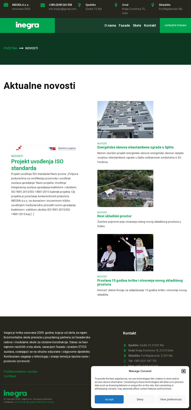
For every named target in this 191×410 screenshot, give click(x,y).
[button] (183, 371)
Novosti (17, 156)
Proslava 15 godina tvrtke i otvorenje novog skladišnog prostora (140, 282)
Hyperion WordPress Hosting (41, 402)
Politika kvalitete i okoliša (20, 371)
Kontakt (150, 25)
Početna (10, 48)
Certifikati (10, 376)
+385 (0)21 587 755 (142, 361)
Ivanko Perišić (20, 402)
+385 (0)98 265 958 (60, 4)
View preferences (171, 399)
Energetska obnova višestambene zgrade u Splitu (135, 147)
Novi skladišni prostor (114, 216)
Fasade (124, 25)
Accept (109, 399)
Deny (140, 399)
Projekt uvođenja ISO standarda (37, 165)
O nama (110, 25)
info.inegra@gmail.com (62, 8)
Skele (137, 25)
